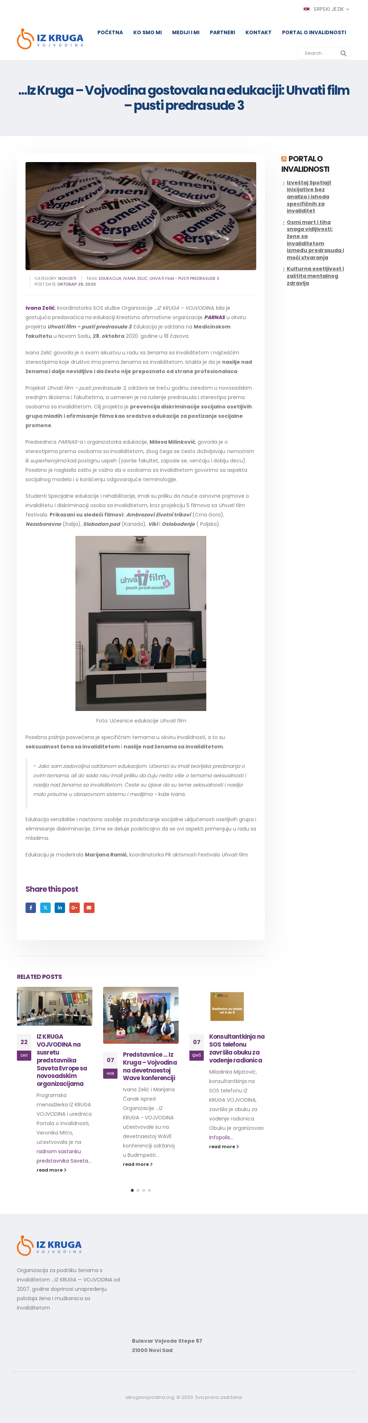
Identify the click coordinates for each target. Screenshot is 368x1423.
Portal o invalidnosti (314, 32)
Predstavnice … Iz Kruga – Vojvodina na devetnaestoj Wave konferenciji (150, 1066)
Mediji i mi (185, 32)
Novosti (67, 278)
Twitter (45, 908)
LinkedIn (60, 908)
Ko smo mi (147, 32)
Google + (74, 908)
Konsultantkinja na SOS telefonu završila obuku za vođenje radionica (236, 1048)
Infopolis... (221, 1137)
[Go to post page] (54, 1006)
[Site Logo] (50, 39)
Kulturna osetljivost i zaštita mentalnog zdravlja (315, 275)
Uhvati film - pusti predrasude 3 (184, 278)
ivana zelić (135, 278)
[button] (132, 1190)
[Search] (344, 53)
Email (89, 908)
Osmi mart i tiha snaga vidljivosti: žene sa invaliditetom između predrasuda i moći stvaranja (315, 240)
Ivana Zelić (40, 308)
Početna (110, 32)
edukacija (110, 278)
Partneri (222, 32)
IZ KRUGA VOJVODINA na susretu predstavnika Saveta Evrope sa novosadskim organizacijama (62, 1060)
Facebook (31, 908)
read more (51, 1170)
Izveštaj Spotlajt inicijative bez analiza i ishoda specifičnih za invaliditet (309, 196)
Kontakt (258, 32)
